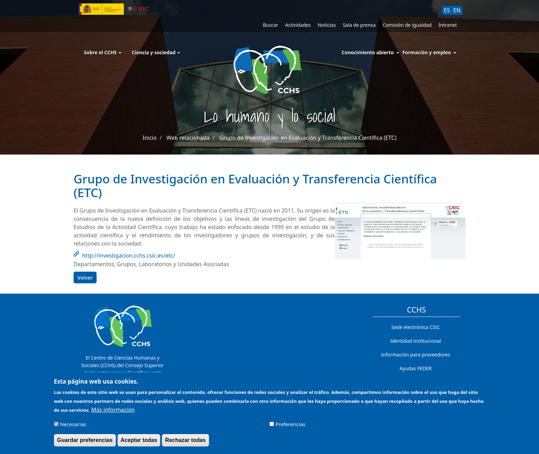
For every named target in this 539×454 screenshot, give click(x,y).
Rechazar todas (185, 443)
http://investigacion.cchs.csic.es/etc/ (128, 255)
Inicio (150, 137)
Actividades (298, 25)
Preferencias (290, 427)
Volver (85, 277)
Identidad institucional (415, 341)
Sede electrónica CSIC (415, 327)
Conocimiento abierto (368, 52)
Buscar (270, 25)
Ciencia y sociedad (156, 52)
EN (457, 10)
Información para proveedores (415, 354)
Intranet (448, 25)
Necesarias (73, 427)
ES (447, 10)
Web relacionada (187, 137)
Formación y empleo (427, 52)
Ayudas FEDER (415, 368)
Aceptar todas (139, 443)
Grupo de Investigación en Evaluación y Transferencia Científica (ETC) (307, 137)
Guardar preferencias (85, 443)
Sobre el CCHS (102, 52)
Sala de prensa (359, 25)
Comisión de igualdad (407, 25)
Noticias (327, 25)
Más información (113, 413)
